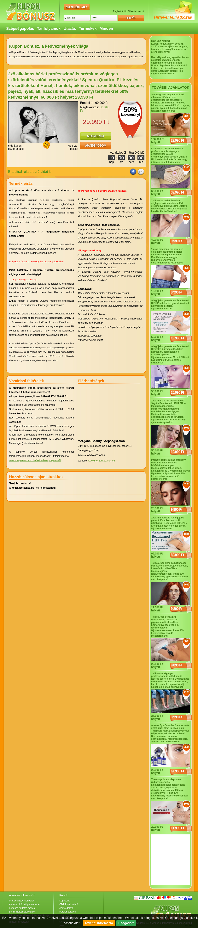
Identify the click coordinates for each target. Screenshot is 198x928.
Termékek (88, 28)
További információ (99, 923)
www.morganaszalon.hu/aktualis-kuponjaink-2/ (35, 460)
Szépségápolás (20, 28)
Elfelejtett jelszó (136, 11)
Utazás (69, 28)
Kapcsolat (64, 900)
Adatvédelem (66, 908)
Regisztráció (119, 11)
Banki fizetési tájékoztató (22, 911)
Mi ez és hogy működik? (21, 900)
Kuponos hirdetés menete (22, 908)
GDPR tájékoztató (68, 904)
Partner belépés (67, 911)
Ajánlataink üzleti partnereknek (25, 904)
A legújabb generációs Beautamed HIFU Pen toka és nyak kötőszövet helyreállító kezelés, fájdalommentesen (170, 304)
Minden (106, 28)
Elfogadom (126, 923)
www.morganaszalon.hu (101, 460)
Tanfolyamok (49, 28)
